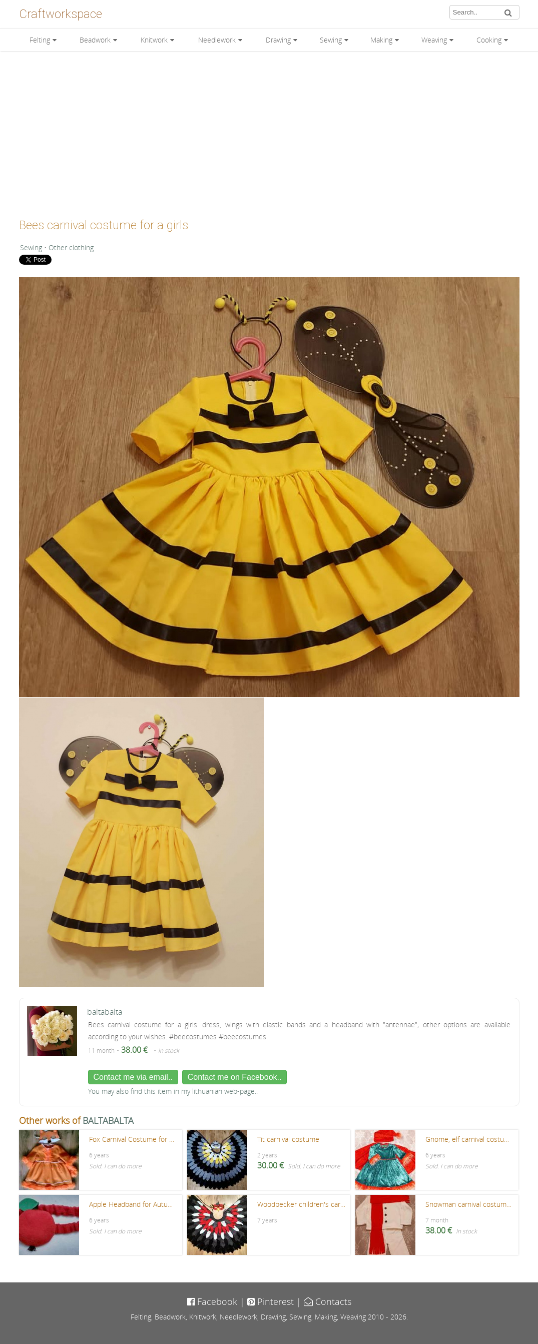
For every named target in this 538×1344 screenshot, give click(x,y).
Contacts (327, 1301)
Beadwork (95, 40)
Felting (40, 40)
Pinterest (270, 1301)
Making (381, 40)
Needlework (217, 40)
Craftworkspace (60, 14)
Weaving (434, 40)
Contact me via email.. (133, 1077)
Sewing (331, 40)
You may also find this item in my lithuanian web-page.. (173, 1091)
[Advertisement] (269, 131)
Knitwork (154, 40)
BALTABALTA (108, 1120)
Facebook (212, 1301)
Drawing (278, 40)
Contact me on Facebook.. (235, 1077)
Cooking (488, 40)
